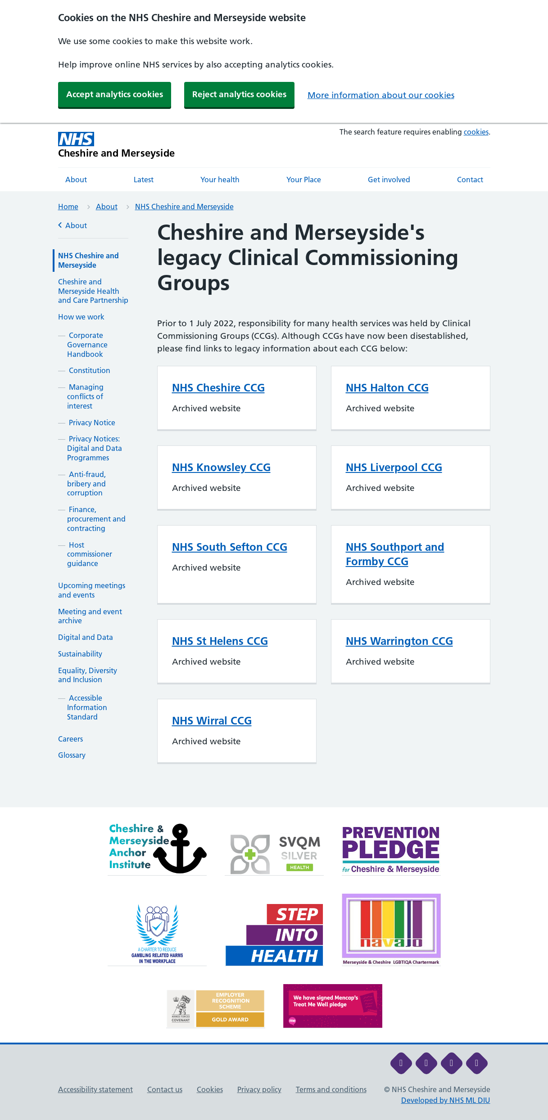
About (76, 179)
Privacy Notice (92, 422)
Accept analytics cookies (114, 94)
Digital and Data (85, 637)
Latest (144, 179)
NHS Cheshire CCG (218, 387)
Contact (470, 179)
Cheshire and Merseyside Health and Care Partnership (93, 291)
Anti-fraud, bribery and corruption (86, 484)
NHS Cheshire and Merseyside (184, 206)
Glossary (72, 755)
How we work (81, 316)
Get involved (389, 179)
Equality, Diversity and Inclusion (87, 675)
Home (68, 206)
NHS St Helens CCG (220, 641)
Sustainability (80, 653)
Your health (220, 179)
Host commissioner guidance (89, 554)
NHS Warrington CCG (399, 641)
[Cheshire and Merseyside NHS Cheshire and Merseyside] (116, 145)
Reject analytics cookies (239, 94)
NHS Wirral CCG (212, 720)
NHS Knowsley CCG (221, 467)
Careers (70, 738)
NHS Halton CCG (387, 387)
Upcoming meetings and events (91, 590)
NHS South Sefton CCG (229, 546)
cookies (476, 131)
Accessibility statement (95, 1089)
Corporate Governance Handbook (87, 345)
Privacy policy (259, 1089)
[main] (274, 513)
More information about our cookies (381, 95)
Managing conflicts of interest (85, 396)
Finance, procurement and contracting (96, 519)
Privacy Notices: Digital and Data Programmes (94, 448)
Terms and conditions (331, 1089)
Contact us (164, 1089)
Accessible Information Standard (87, 707)
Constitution (89, 370)
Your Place (303, 179)
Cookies (210, 1089)
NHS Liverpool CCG (394, 467)
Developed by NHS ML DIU (445, 1100)
